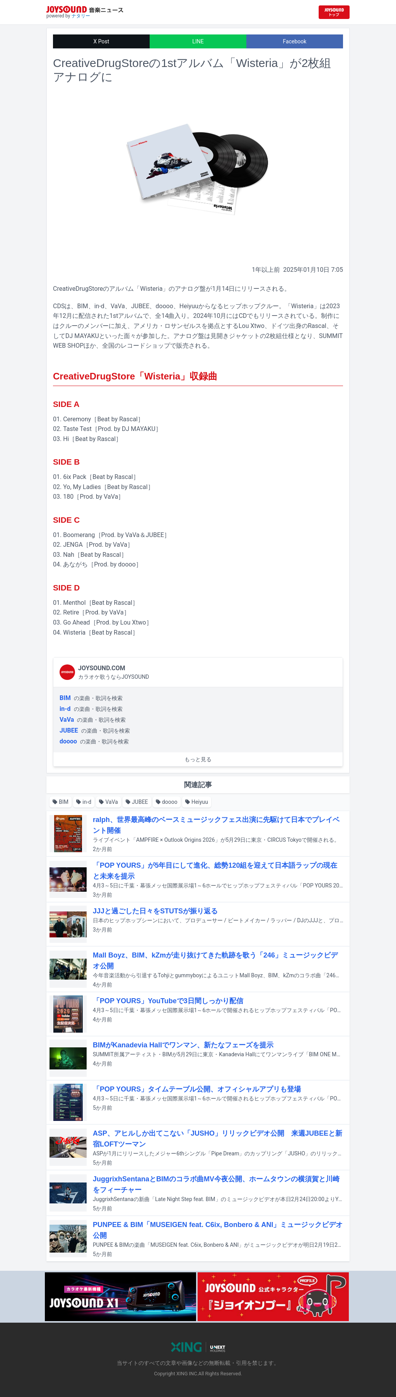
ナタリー (81, 16)
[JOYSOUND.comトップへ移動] (334, 12)
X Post (101, 41)
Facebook (295, 41)
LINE (197, 41)
